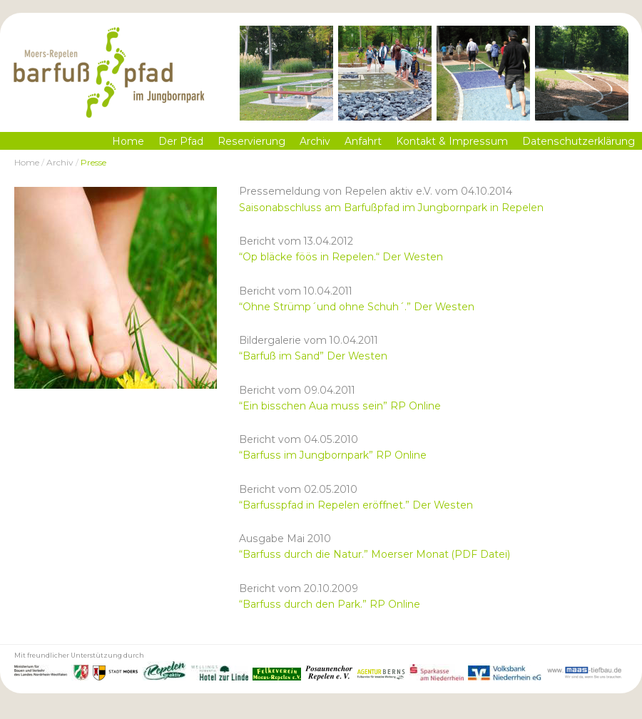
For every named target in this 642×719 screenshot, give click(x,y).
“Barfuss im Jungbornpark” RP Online (333, 455)
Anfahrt (363, 141)
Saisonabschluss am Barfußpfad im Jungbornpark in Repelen (391, 207)
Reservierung (251, 141)
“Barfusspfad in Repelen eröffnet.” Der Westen (356, 505)
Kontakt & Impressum (452, 141)
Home (128, 141)
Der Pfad (180, 141)
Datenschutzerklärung (578, 141)
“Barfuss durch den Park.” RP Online (329, 604)
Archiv (315, 141)
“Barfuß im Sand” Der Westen (313, 356)
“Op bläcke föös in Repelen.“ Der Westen (341, 256)
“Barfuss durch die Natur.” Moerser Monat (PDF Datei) (374, 554)
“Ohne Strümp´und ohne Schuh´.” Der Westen (356, 306)
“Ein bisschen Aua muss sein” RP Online (340, 406)
